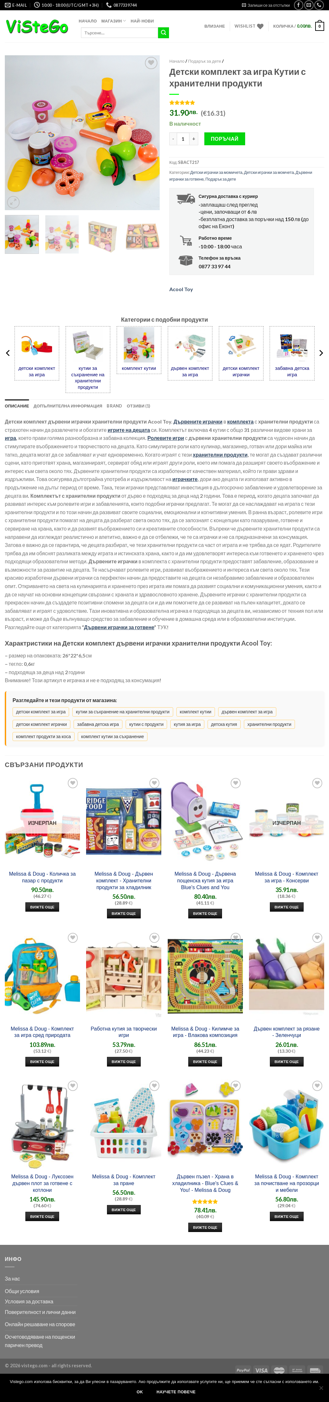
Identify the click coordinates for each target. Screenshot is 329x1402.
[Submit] (163, 32)
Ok (140, 1392)
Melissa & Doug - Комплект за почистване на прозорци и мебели (286, 1183)
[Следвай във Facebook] (298, 5)
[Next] (321, 353)
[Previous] (8, 353)
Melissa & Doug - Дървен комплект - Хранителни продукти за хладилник (123, 880)
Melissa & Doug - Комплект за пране (124, 1180)
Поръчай (224, 139)
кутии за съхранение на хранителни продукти (87, 377)
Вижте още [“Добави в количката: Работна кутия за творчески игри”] (124, 1061)
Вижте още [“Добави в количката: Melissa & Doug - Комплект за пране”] (124, 1210)
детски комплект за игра (36, 371)
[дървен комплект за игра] (190, 344)
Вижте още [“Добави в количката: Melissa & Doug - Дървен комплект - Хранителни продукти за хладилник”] (124, 913)
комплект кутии (139, 368)
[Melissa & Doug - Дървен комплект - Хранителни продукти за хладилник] (123, 821)
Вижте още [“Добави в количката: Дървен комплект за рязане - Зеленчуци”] (287, 1061)
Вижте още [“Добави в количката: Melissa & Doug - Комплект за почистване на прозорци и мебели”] (287, 1216)
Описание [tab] (17, 405)
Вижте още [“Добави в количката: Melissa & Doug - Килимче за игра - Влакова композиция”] (205, 1061)
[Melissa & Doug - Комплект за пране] (123, 1124)
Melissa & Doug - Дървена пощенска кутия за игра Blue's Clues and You (205, 880)
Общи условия (22, 1291)
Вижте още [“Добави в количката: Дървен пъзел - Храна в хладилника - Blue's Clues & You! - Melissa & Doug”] (205, 1227)
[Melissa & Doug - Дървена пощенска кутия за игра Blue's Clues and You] (205, 821)
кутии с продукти (146, 724)
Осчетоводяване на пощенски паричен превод (40, 1341)
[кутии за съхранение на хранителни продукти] (87, 344)
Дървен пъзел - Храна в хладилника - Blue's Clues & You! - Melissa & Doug (205, 1183)
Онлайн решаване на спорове (40, 1324)
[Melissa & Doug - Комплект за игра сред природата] (42, 976)
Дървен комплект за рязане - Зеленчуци (287, 1032)
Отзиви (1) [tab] (138, 405)
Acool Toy (181, 289)
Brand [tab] (114, 405)
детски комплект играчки (241, 371)
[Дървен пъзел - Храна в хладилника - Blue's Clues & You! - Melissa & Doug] (205, 1124)
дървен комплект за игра (190, 371)
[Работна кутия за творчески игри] (123, 976)
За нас (12, 1278)
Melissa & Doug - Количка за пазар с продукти (42, 877)
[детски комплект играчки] (241, 344)
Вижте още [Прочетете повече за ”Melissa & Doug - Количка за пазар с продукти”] (42, 907)
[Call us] (319, 5)
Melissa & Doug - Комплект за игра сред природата (42, 1032)
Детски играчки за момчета (269, 172)
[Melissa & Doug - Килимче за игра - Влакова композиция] (205, 976)
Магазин (113, 21)
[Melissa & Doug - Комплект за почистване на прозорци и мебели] (286, 1124)
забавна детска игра (292, 371)
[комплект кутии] (139, 344)
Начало (88, 20)
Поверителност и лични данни (40, 1312)
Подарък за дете (204, 61)
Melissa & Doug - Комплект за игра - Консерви (286, 877)
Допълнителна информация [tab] (68, 405)
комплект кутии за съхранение (112, 736)
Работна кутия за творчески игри (124, 1032)
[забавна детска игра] (292, 344)
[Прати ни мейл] (309, 5)
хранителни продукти (269, 724)
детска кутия (224, 724)
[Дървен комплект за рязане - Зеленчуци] (286, 976)
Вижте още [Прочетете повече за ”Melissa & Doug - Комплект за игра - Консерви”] (287, 907)
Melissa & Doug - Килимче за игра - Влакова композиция (205, 1032)
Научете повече (175, 1392)
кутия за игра (187, 724)
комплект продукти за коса (43, 736)
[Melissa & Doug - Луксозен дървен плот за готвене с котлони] (42, 1124)
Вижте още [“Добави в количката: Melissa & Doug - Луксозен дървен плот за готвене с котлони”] (42, 1216)
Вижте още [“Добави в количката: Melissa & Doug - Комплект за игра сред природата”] (42, 1061)
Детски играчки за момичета (216, 172)
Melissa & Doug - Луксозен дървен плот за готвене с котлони (42, 1183)
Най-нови (142, 20)
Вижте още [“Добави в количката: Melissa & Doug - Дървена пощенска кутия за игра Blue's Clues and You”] (205, 913)
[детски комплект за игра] (36, 344)
